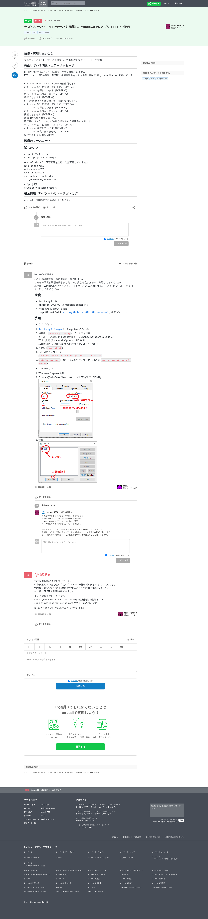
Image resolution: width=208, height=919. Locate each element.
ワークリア (124, 874)
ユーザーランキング (31, 819)
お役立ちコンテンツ (48, 819)
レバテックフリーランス (86, 806)
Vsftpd (27, 32)
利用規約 (126, 837)
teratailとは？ (29, 805)
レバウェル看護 (126, 879)
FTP (34, 32)
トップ (26, 10)
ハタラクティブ (62, 874)
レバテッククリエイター (109, 806)
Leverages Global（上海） (162, 887)
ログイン (167, 3)
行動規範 (110, 239)
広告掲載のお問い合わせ (174, 837)
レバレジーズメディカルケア (35, 887)
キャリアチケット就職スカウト (131, 870)
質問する (80, 746)
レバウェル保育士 (158, 879)
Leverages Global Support (130, 887)
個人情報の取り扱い (153, 837)
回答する (80, 686)
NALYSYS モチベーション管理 (67, 891)
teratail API (45, 812)
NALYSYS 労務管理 (95, 891)
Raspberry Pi (44, 32)
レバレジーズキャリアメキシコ (36, 891)
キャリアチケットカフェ (97, 870)
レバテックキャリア (105, 812)
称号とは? (28, 812)
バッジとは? (29, 808)
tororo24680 (177, 25)
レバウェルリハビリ (63, 883)
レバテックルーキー (84, 812)
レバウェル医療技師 (31, 883)
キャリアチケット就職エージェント (69, 870)
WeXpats (91, 887)
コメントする (121, 243)
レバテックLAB (94, 826)
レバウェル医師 (126, 883)
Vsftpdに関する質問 (38, 10)
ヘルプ (43, 816)
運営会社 (115, 837)
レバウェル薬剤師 (158, 883)
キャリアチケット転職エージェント (37, 874)
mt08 (125, 486)
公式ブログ (45, 805)
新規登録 (178, 3)
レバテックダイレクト (87, 819)
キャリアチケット (31, 870)
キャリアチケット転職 (160, 870)
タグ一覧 (27, 816)
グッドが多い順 (130, 264)
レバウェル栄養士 (94, 883)
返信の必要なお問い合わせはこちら (165, 822)
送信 (181, 820)
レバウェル (60, 879)
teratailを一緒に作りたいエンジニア (46, 790)
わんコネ (59, 887)
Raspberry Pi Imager (50, 329)
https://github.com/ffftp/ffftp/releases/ (85, 312)
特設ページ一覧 (30, 823)
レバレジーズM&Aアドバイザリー (164, 874)
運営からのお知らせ (48, 808)
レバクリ (27, 879)
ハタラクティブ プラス (96, 874)
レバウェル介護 (94, 879)
